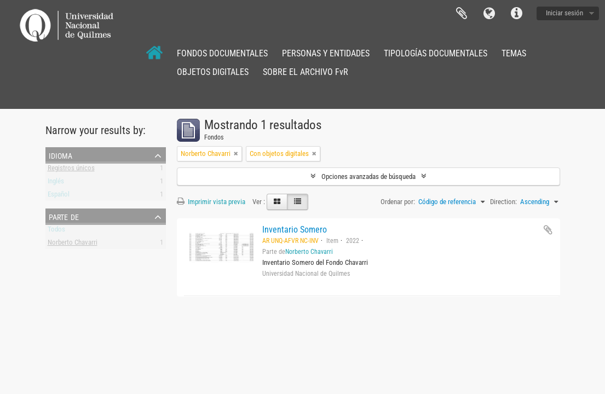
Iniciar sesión (564, 13)
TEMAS (514, 53)
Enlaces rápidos (516, 13)
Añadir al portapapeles (548, 229)
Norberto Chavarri (72, 244)
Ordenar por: (398, 202)
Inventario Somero (294, 229)
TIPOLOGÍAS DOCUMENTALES (435, 53)
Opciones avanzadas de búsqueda (368, 176)
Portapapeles (461, 13)
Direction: (503, 202)
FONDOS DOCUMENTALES (222, 53)
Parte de (64, 216)
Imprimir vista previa (211, 202)
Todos (56, 231)
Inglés (56, 183)
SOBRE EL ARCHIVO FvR (305, 72)
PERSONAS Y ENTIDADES (326, 53)
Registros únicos (71, 170)
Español (59, 196)
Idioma (489, 13)
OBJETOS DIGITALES (213, 72)
